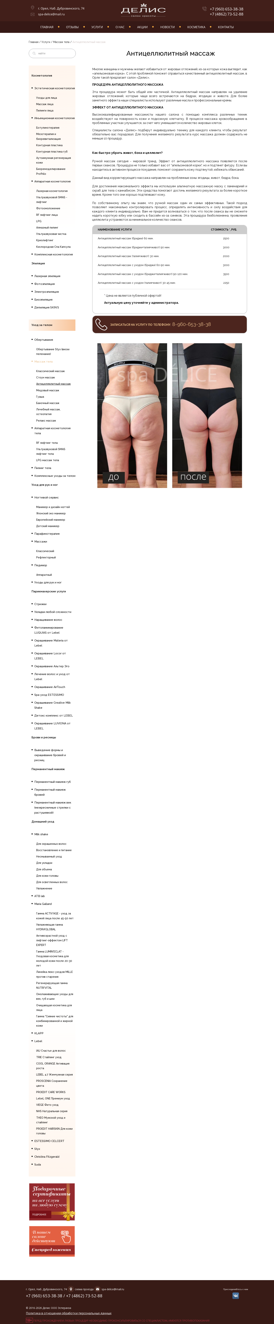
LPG (38, 221)
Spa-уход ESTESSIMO (49, 695)
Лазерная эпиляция (47, 276)
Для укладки (44, 862)
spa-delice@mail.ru (51, 14)
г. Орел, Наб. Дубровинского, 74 (61, 8)
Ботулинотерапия (47, 127)
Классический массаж (50, 371)
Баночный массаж (47, 403)
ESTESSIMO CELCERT (49, 1141)
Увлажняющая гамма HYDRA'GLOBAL (49, 927)
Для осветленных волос (52, 882)
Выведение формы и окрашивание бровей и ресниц (50, 755)
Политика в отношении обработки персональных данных (68, 1313)
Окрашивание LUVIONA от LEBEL (52, 726)
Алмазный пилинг (47, 227)
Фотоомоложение (48, 208)
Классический (45, 551)
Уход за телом (42, 325)
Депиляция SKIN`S (46, 307)
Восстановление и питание (54, 850)
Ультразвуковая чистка (51, 233)
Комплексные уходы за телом (54, 476)
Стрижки (40, 604)
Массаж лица (44, 104)
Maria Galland (43, 904)
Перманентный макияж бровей (50, 792)
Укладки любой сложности (52, 612)
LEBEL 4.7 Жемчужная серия (54, 1074)
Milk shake (41, 834)
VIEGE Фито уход (47, 1104)
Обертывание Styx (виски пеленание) (52, 351)
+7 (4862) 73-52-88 (226, 14)
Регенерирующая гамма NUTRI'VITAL (52, 985)
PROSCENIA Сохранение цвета (51, 1083)
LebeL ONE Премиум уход (53, 1098)
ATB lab (39, 896)
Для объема (44, 869)
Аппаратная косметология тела (52, 431)
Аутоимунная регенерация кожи (53, 160)
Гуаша (40, 396)
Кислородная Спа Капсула (53, 246)
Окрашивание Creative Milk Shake (52, 705)
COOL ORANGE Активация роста (52, 1066)
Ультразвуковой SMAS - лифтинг (51, 199)
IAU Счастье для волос (51, 1050)
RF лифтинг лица (47, 214)
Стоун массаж (45, 377)
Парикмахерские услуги (49, 591)
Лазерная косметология (52, 190)
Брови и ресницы (44, 737)
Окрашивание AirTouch (49, 687)
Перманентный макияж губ (52, 782)
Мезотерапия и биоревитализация (48, 136)
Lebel (38, 1041)
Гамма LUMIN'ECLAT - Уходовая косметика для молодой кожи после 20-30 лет (54, 958)
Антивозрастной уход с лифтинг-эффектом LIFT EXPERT (52, 940)
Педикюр (40, 565)
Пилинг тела (42, 468)
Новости (167, 27)
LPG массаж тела (47, 460)
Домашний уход (43, 821)
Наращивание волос (48, 619)
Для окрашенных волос (51, 843)
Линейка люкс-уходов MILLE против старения (54, 974)
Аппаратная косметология (52, 181)
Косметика (196, 27)
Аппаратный (44, 574)
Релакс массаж (46, 420)
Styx (37, 1149)
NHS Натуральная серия (51, 1111)
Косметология (42, 75)
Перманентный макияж (48, 769)
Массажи (40, 541)
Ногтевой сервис (46, 497)
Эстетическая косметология (54, 88)
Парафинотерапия (47, 533)
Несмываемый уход (49, 856)
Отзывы (72, 27)
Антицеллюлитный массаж (53, 383)
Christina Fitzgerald (46, 1156)
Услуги (97, 27)
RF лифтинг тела (47, 442)
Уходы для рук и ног (48, 582)
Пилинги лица (44, 110)
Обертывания (43, 339)
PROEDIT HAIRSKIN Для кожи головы (54, 1131)
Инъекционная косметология (54, 118)
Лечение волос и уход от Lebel (52, 676)
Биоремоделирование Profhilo (51, 171)
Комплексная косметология (53, 254)
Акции (142, 27)
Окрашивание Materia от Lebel (51, 643)
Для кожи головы (47, 875)
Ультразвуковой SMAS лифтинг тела (50, 451)
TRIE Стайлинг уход (49, 1057)
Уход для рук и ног (45, 485)
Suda (37, 1164)
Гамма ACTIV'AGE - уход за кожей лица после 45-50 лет (55, 916)
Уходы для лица (46, 97)
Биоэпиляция (43, 299)
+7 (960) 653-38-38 (226, 9)
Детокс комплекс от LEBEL (53, 715)
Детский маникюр (47, 526)
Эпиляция (38, 263)
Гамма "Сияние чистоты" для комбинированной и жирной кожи (54, 1021)
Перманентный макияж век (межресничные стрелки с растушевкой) (52, 807)
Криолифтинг (44, 240)
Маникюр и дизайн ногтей (53, 507)
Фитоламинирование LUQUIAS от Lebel (48, 630)
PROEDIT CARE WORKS (51, 1092)
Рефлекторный (46, 557)
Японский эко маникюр (51, 513)
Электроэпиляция (46, 291)
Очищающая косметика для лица (54, 1007)
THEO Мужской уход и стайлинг (50, 1120)
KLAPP (38, 1033)
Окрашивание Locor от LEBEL (50, 656)
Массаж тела (61, 42)
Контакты (226, 27)
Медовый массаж (47, 390)
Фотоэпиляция (44, 284)
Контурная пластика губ (52, 151)
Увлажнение (44, 888)
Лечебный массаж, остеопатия (48, 412)
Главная (46, 27)
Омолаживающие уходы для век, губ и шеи (54, 996)
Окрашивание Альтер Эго (51, 666)
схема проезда (84, 1289)
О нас (120, 27)
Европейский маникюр (50, 519)
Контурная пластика (49, 145)
